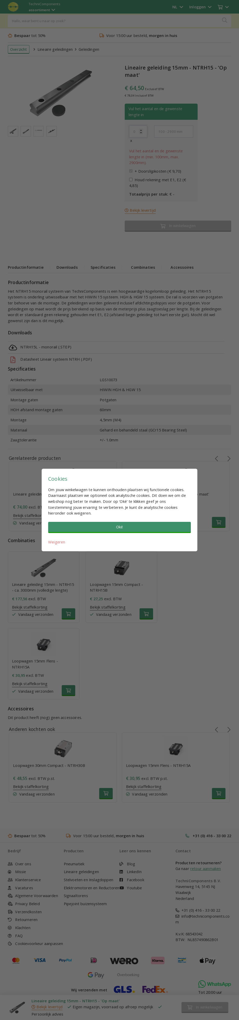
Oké (119, 526)
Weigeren (56, 542)
